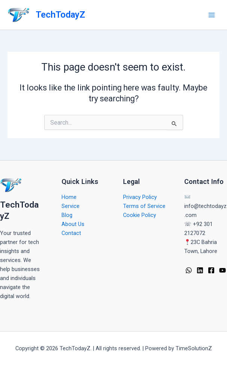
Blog (67, 215)
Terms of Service (144, 206)
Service (71, 206)
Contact (71, 233)
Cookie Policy (139, 215)
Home (69, 197)
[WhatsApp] (188, 270)
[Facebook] (211, 270)
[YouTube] (222, 270)
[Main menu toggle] (211, 15)
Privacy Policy (140, 197)
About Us (73, 224)
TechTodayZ (60, 14)
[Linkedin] (200, 270)
